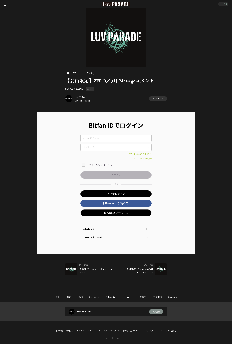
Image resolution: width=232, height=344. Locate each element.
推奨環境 (59, 331)
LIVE (78, 297)
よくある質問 (148, 331)
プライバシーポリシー (86, 331)
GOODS (144, 297)
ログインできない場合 (143, 159)
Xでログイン (116, 194)
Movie (131, 297)
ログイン (223, 4)
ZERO (90, 89)
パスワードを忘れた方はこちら (139, 154)
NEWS (66, 297)
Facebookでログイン (116, 203)
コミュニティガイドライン (109, 331)
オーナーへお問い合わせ (166, 331)
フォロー (158, 98)
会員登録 (156, 311)
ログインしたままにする (99, 164)
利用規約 (69, 331)
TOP (54, 297)
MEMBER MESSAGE (74, 89)
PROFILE (159, 297)
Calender (93, 297)
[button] (116, 212)
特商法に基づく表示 (131, 331)
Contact (175, 297)
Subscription (113, 297)
